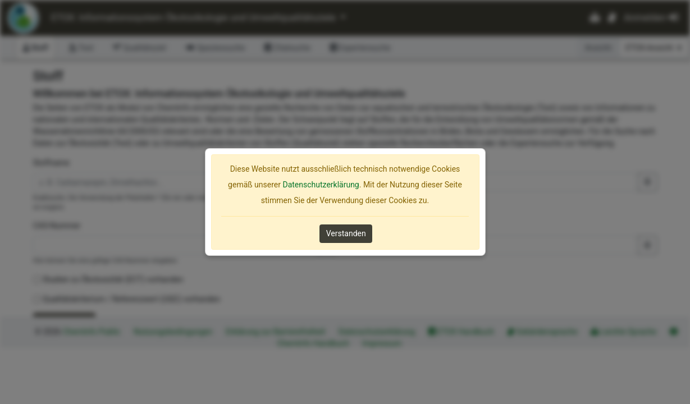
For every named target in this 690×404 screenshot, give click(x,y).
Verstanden (346, 233)
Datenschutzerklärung (320, 184)
